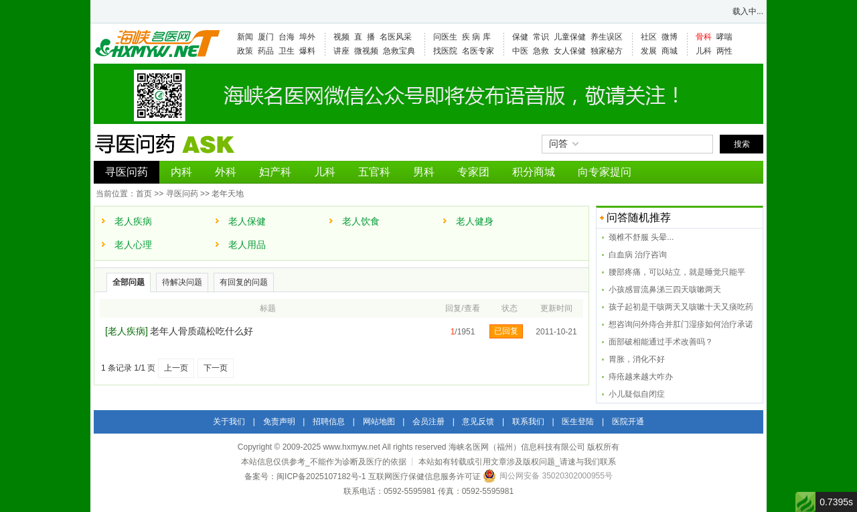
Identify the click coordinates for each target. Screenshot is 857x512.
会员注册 (428, 421)
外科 (225, 172)
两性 (724, 51)
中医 (520, 51)
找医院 (445, 51)
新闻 (245, 37)
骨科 (704, 37)
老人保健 (247, 221)
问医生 (445, 37)
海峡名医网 (157, 43)
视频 (341, 37)
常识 (541, 37)
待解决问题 (182, 282)
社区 (649, 37)
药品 (266, 51)
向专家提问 (604, 172)
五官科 (374, 172)
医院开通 (628, 421)
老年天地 (228, 193)
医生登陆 (578, 421)
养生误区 (607, 37)
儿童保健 (570, 37)
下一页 (216, 368)
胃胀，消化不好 (637, 359)
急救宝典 (399, 51)
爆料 (307, 51)
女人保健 (570, 51)
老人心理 (133, 244)
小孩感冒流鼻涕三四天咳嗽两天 (665, 289)
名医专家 (478, 51)
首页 (144, 193)
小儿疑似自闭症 (637, 394)
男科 (424, 172)
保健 (520, 37)
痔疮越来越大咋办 (641, 376)
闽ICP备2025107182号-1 (321, 476)
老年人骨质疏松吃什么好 (201, 331)
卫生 (287, 51)
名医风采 (396, 37)
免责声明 (279, 421)
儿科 (704, 51)
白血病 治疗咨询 (638, 254)
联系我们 (528, 421)
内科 (181, 172)
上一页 (176, 368)
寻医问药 (126, 172)
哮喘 (724, 37)
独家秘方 (607, 51)
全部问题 (128, 282)
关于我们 (229, 421)
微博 (669, 37)
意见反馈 (478, 421)
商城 (669, 51)
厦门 (266, 37)
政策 (245, 51)
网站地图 (379, 421)
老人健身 (474, 221)
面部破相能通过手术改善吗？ (661, 341)
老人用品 (247, 244)
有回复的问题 (244, 282)
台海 (287, 37)
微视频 (366, 51)
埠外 (307, 37)
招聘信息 (329, 421)
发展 (649, 51)
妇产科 (275, 172)
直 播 (364, 37)
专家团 (473, 172)
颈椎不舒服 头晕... (641, 237)
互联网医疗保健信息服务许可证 (424, 476)
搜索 (742, 144)
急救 (541, 51)
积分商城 (533, 172)
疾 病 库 (476, 37)
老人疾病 (133, 221)
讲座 (341, 51)
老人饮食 (361, 221)
